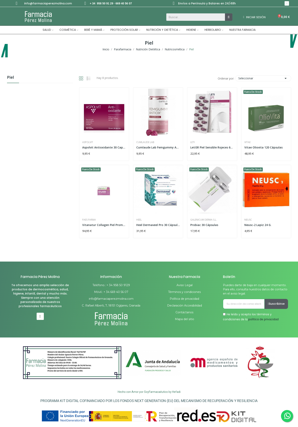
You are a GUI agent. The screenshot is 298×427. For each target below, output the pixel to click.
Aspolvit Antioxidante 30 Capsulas (104, 147)
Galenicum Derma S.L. (203, 220)
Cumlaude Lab (145, 142)
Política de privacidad (184, 299)
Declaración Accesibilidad (184, 305)
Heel (139, 220)
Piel (10, 77)
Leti (192, 142)
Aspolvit (87, 142)
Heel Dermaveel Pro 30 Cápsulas (158, 225)
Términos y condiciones (184, 292)
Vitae (247, 142)
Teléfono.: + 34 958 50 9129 (111, 285)
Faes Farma (89, 220)
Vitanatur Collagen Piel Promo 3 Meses (104, 225)
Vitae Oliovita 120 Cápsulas (263, 147)
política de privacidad (263, 319)
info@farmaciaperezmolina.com (48, 3)
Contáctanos (184, 312)
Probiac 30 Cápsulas (204, 225)
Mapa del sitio (184, 319)
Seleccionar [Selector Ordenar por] (263, 78)
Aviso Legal (185, 285)
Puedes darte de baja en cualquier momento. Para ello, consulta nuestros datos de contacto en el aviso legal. (255, 289)
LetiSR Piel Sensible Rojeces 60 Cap (212, 147)
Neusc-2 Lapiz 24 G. (257, 225)
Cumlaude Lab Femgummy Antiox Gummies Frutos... (158, 147)
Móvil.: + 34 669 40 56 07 (111, 292)
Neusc (248, 220)
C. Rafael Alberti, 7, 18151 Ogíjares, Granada (111, 305)
